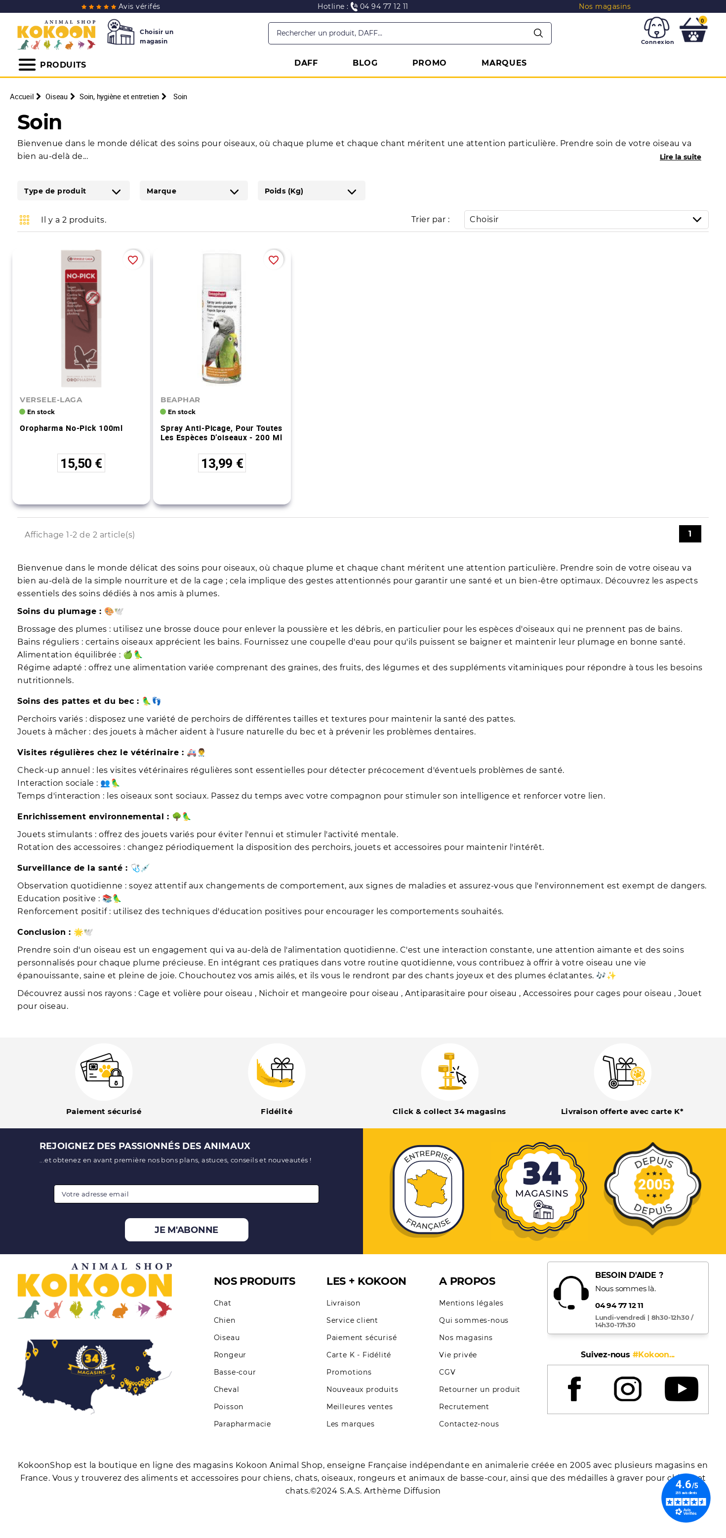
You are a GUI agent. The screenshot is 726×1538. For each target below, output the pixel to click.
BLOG (365, 63)
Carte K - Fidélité (358, 1354)
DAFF (306, 63)
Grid (25, 220)
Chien (225, 1320)
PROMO (429, 63)
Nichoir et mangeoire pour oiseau (330, 993)
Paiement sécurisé (361, 1337)
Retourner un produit (480, 1389)
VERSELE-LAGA (51, 399)
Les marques (350, 1424)
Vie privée (458, 1354)
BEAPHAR (181, 399)
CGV (447, 1372)
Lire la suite (680, 157)
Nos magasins (466, 1337)
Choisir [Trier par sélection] (589, 219)
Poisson (229, 1406)
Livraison (343, 1303)
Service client (352, 1320)
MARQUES (504, 63)
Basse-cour (235, 1372)
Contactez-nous (469, 1424)
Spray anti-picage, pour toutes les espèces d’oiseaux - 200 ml (221, 433)
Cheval (227, 1389)
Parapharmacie (242, 1424)
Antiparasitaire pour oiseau (462, 993)
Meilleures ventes (359, 1406)
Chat (223, 1303)
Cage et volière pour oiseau (196, 993)
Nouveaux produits (362, 1389)
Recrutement (464, 1406)
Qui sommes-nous (474, 1320)
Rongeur (230, 1354)
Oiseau (227, 1337)
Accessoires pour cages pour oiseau (598, 993)
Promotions (349, 1372)
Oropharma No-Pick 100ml (71, 428)
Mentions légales (471, 1303)
